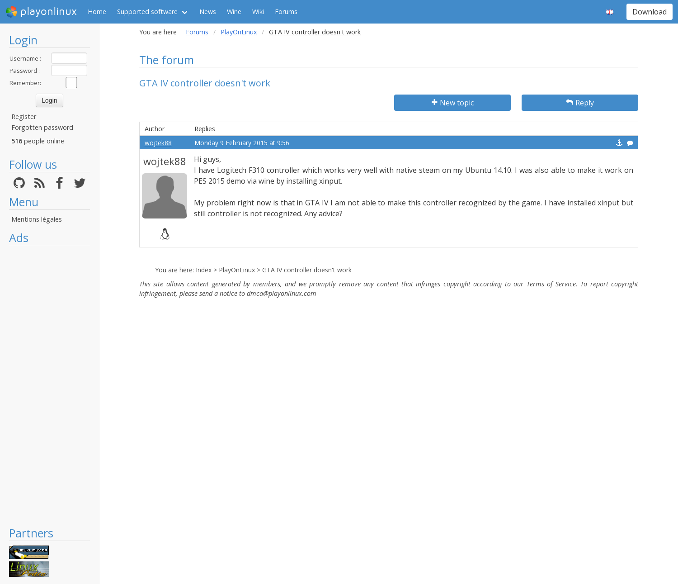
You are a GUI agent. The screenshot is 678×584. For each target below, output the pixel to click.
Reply (580, 103)
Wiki (258, 11)
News (207, 11)
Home (97, 11)
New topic (453, 103)
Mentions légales (36, 219)
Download (649, 12)
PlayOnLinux (239, 32)
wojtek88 (158, 142)
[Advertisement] (49, 385)
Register (23, 116)
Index (204, 270)
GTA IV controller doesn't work (307, 270)
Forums (286, 11)
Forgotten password (42, 127)
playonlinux (41, 11)
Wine (234, 11)
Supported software (147, 11)
